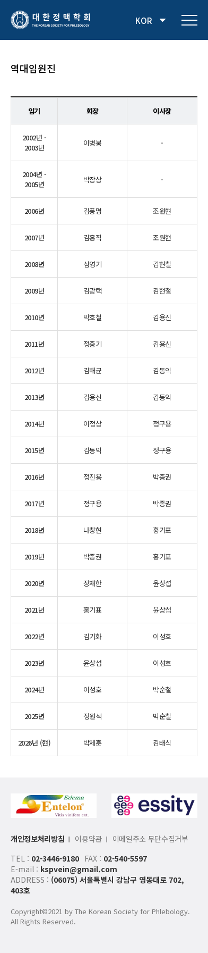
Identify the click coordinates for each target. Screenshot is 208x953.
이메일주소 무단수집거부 (150, 838)
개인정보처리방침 (37, 838)
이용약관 (88, 838)
